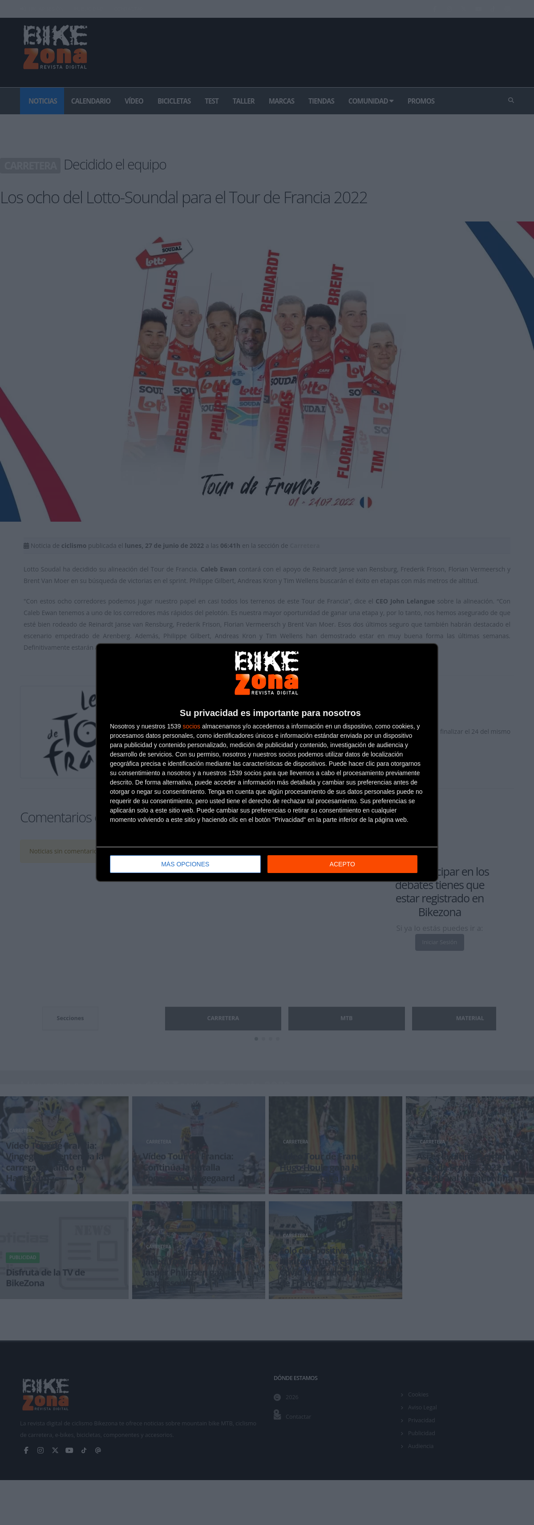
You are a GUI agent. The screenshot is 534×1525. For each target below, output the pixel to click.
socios (191, 726)
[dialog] (267, 762)
